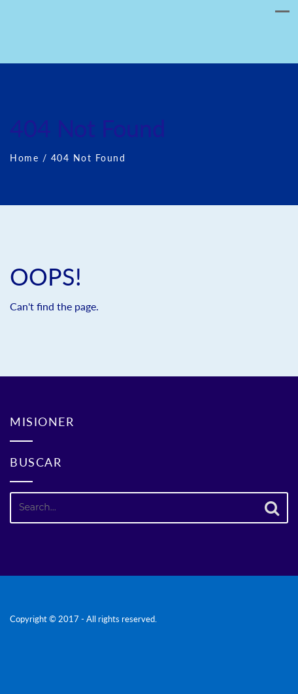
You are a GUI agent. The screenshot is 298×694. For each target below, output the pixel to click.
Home (24, 157)
